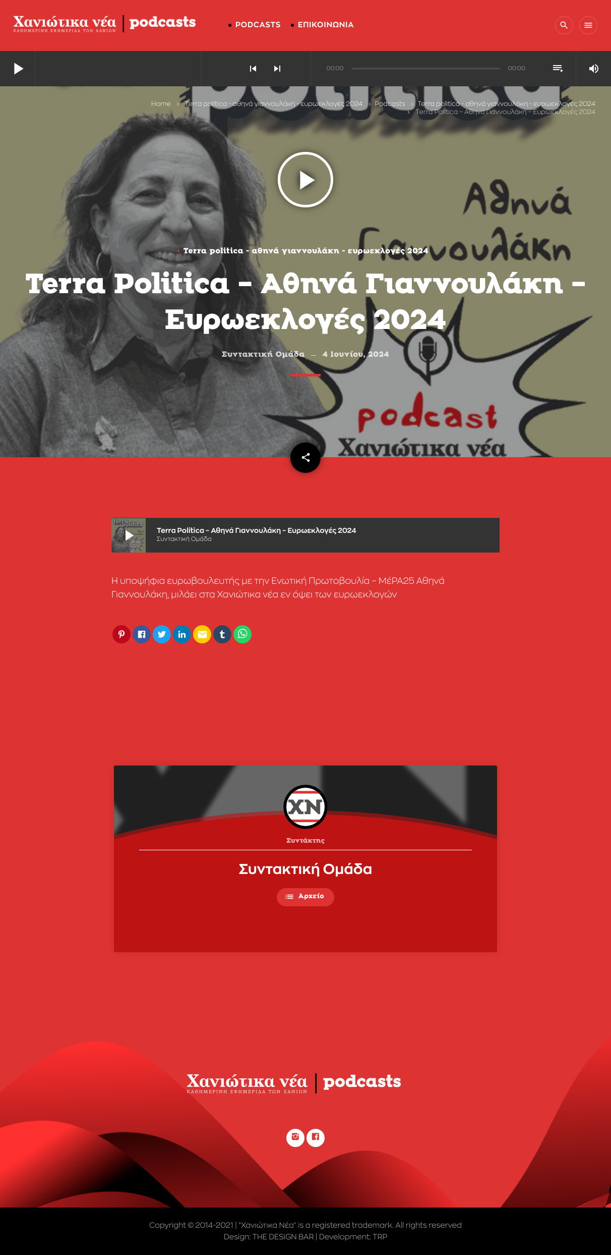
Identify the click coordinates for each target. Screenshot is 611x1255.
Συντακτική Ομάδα (306, 869)
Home (161, 104)
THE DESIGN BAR (283, 1237)
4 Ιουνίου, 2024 (356, 355)
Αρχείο (304, 897)
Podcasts (390, 104)
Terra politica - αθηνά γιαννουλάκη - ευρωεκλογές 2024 (273, 104)
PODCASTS (258, 25)
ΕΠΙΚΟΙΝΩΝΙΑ (326, 25)
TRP (380, 1237)
